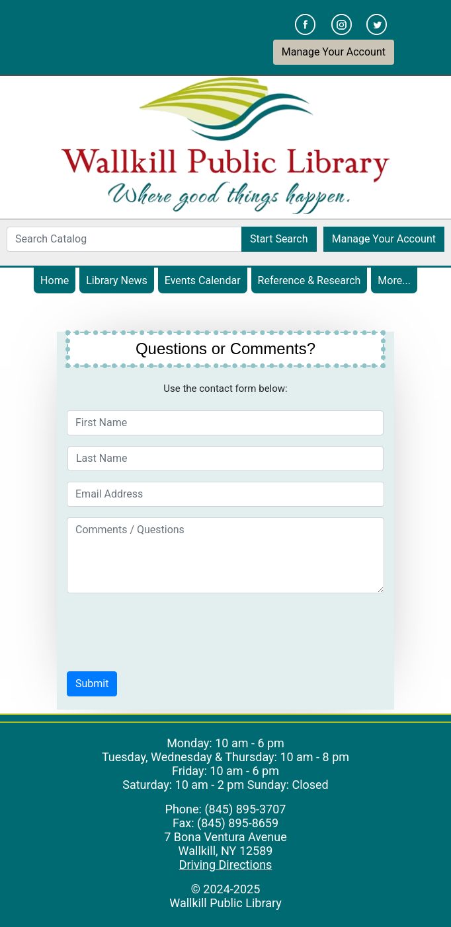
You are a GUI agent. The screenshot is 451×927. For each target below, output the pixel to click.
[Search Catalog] (124, 239)
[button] (92, 683)
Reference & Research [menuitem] (309, 280)
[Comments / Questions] (225, 555)
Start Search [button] (279, 239)
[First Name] (225, 422)
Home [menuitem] (54, 280)
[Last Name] (225, 458)
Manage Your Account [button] (334, 52)
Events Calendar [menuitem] (206, 280)
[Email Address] (225, 494)
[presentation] (167, 629)
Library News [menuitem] (116, 280)
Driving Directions (225, 864)
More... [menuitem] (394, 280)
